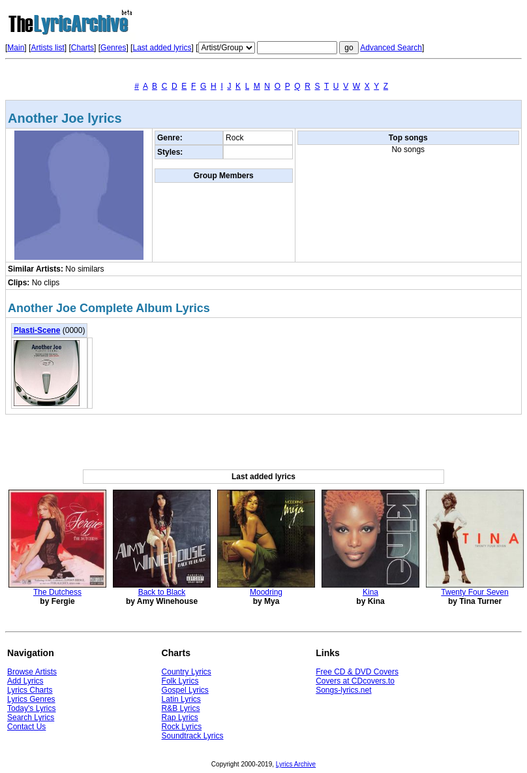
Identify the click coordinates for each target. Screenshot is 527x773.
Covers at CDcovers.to (355, 681)
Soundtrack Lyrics (193, 735)
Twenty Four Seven (474, 592)
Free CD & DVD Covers (357, 671)
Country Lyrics (186, 671)
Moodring (266, 592)
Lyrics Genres (31, 699)
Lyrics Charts (30, 690)
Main (15, 47)
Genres (113, 47)
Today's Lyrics (31, 708)
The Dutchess (57, 592)
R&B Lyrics (181, 708)
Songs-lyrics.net (343, 690)
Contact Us (26, 726)
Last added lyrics (161, 47)
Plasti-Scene (37, 330)
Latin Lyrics (181, 699)
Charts (82, 47)
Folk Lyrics (180, 681)
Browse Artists (32, 671)
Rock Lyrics (182, 726)
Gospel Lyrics (185, 690)
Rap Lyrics (180, 717)
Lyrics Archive (296, 764)
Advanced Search (391, 47)
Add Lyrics (25, 681)
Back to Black (162, 592)
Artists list (47, 47)
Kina (370, 592)
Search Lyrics (30, 717)
